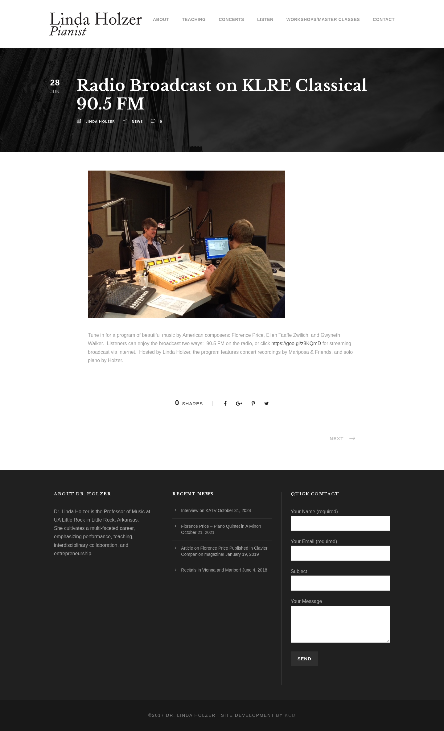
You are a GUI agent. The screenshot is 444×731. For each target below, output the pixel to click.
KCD (290, 715)
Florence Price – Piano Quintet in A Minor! (221, 526)
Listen (265, 19)
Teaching (194, 19)
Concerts (231, 19)
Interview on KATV (198, 510)
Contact (384, 19)
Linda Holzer (100, 121)
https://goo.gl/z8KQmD (296, 343)
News (137, 121)
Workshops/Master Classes (323, 19)
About (161, 19)
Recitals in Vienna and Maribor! (211, 570)
